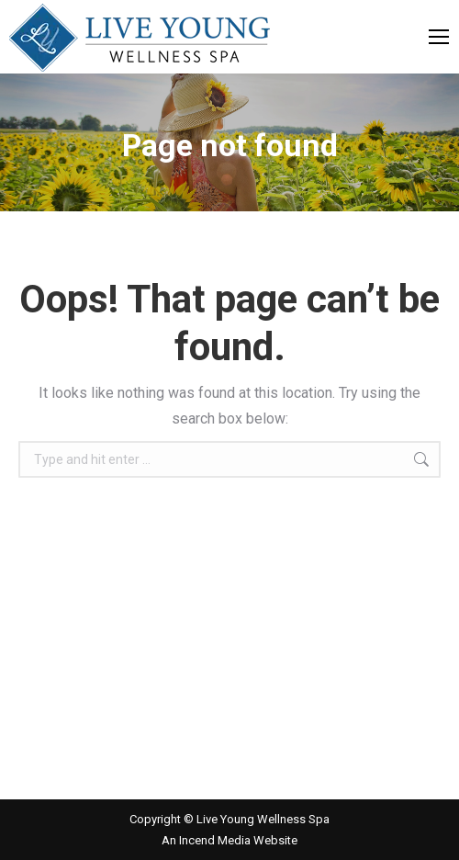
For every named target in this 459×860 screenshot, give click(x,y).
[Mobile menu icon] (439, 37)
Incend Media (216, 840)
